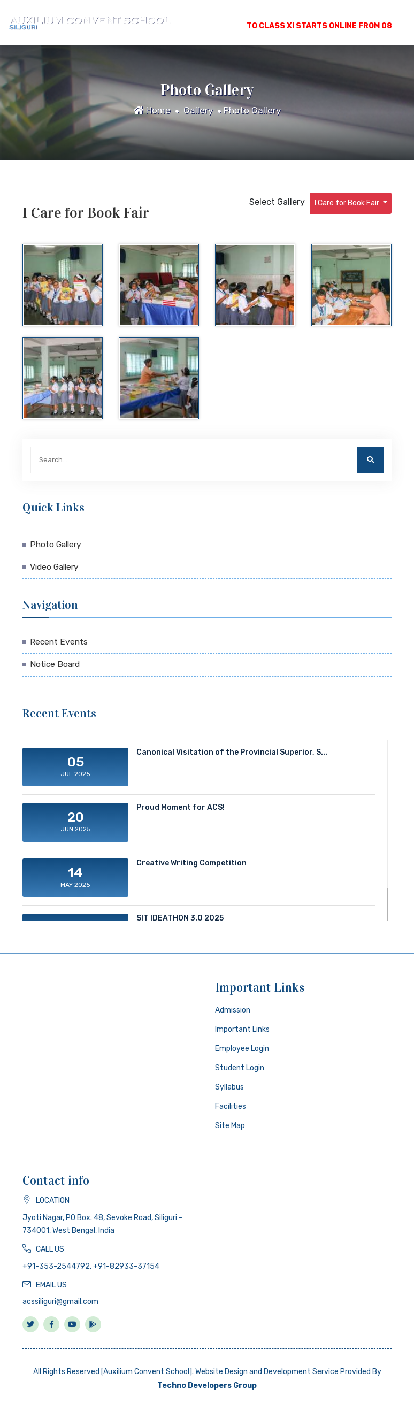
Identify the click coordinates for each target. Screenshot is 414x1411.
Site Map (230, 1125)
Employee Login (242, 1048)
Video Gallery (54, 567)
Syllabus (229, 1087)
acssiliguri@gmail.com (60, 1301)
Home (152, 110)
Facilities (230, 1106)
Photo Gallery (252, 110)
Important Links (242, 1029)
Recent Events (59, 642)
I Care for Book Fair (348, 203)
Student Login (239, 1067)
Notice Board (55, 664)
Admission (232, 1010)
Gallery (198, 110)
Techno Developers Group (207, 1385)
